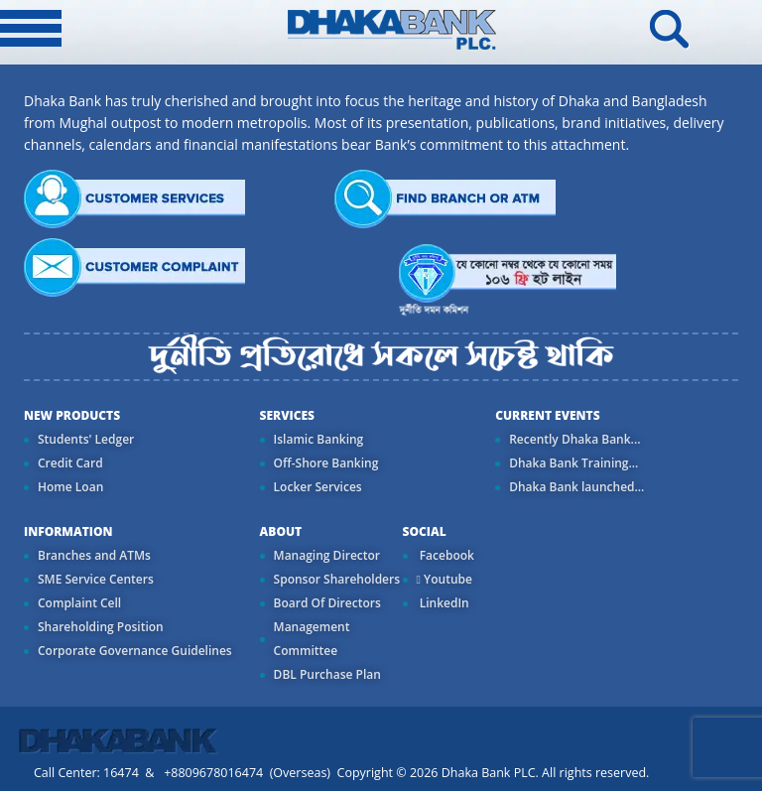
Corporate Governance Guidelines (135, 650)
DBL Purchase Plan (327, 674)
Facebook (445, 555)
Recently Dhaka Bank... (574, 439)
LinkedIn (443, 602)
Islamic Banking (319, 439)
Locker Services (318, 486)
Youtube (444, 579)
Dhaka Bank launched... (576, 486)
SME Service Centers (96, 579)
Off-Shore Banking (326, 463)
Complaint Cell (79, 602)
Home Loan (70, 486)
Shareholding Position (101, 626)
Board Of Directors (327, 602)
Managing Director (327, 555)
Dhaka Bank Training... (573, 463)
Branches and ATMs (94, 555)
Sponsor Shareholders (337, 579)
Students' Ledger (86, 439)
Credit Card (70, 463)
